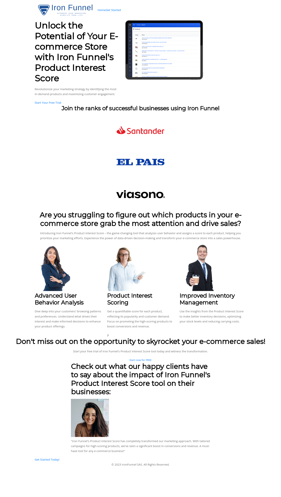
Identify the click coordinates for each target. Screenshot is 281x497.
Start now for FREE (140, 360)
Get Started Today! (47, 459)
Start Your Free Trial (48, 102)
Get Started (113, 10)
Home (102, 10)
